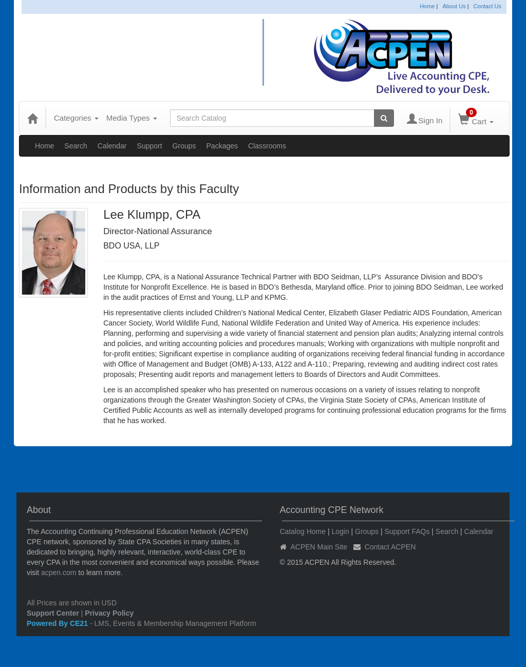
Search (75, 146)
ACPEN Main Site (319, 547)
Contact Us (487, 6)
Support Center (53, 613)
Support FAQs (406, 531)
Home (427, 6)
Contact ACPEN (390, 547)
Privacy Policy (109, 613)
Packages (222, 146)
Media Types (131, 117)
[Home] (32, 118)
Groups (184, 146)
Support (149, 146)
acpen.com (58, 572)
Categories (76, 117)
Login (340, 531)
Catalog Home (303, 531)
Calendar (112, 146)
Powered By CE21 (58, 623)
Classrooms (267, 146)
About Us (453, 6)
